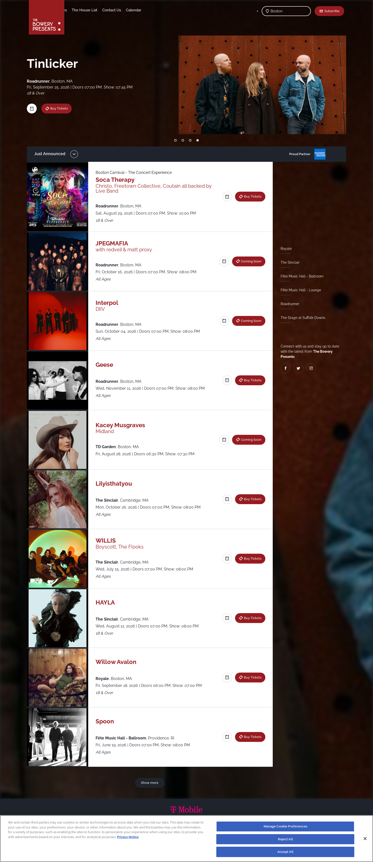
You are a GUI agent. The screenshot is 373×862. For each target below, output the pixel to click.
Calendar (172, 10)
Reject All (285, 839)
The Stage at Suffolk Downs (301, 318)
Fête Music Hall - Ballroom (300, 276)
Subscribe (331, 11)
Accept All (285, 852)
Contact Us (150, 10)
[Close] (365, 838)
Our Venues (95, 10)
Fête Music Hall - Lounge (299, 290)
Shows (75, 10)
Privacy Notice (128, 837)
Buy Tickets (62, 108)
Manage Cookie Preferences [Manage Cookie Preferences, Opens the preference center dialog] (285, 826)
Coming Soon (249, 261)
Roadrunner (288, 304)
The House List (123, 10)
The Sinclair (288, 262)
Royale (284, 249)
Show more (150, 783)
